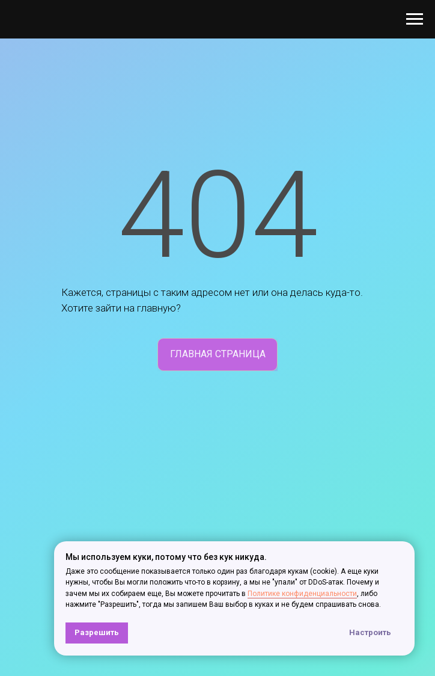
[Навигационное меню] (414, 19)
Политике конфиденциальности (302, 593)
